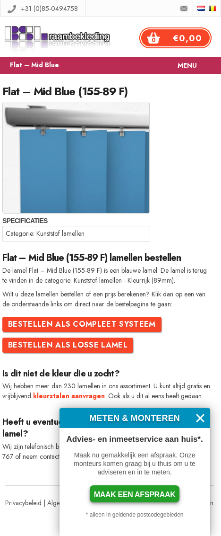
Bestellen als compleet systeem (82, 324)
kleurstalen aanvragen (69, 396)
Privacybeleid (23, 503)
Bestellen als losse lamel (68, 344)
